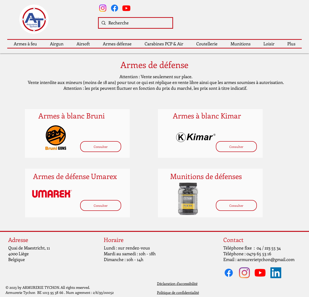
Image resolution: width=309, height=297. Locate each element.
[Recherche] (135, 23)
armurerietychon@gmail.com (266, 259)
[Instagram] (102, 8)
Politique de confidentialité (178, 292)
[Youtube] (126, 8)
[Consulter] (100, 146)
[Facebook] (114, 8)
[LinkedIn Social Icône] (275, 272)
